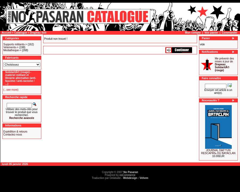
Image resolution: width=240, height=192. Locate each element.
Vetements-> (10, 47)
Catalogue (20, 32)
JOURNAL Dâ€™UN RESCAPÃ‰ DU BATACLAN (218, 152)
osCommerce (127, 175)
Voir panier (211, 32)
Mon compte (193, 32)
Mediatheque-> (12, 50)
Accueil (6, 32)
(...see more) (11, 89)
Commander (229, 32)
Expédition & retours (15, 131)
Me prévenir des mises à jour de (224, 64)
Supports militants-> (15, 44)
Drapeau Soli (38, 32)
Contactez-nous (12, 134)
